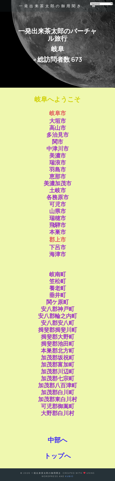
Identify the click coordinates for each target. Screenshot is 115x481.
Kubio (69, 476)
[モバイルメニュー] (93, 5)
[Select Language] (101, 3)
